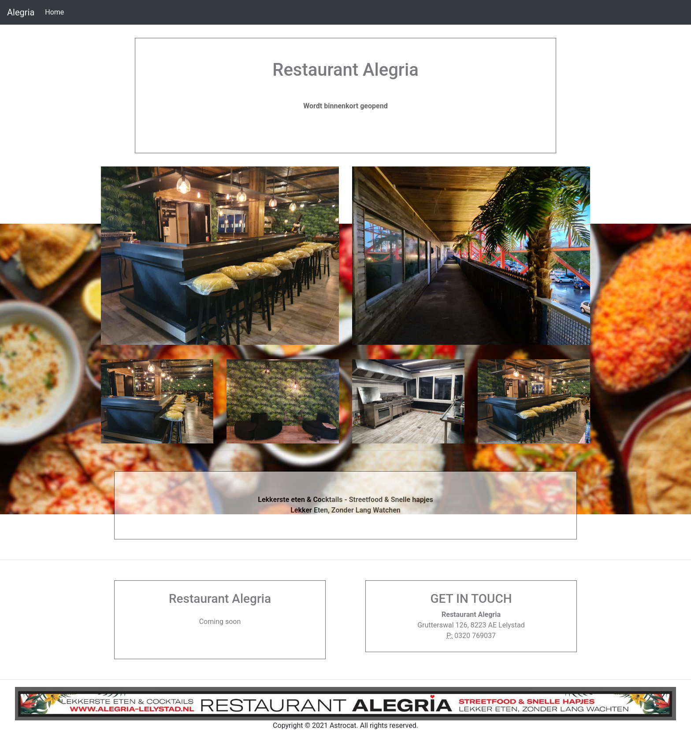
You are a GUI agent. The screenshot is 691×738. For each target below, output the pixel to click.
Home (56, 11)
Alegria (20, 12)
